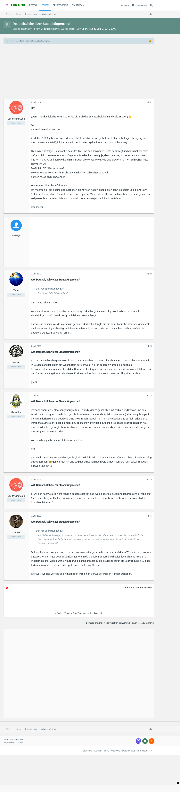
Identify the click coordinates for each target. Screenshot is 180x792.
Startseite (87, 750)
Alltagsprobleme (50, 28)
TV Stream (78, 5)
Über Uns (115, 750)
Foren (45, 5)
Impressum (142, 750)
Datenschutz (128, 750)
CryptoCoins (60, 5)
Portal (33, 5)
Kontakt (98, 750)
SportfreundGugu (91, 28)
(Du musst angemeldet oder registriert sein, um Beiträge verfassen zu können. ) (120, 623)
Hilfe (106, 750)
